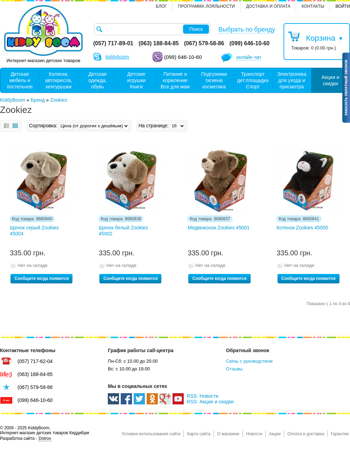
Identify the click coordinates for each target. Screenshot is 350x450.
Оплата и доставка (305, 433)
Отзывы (234, 368)
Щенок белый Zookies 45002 (123, 230)
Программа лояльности (206, 6)
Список (6, 125)
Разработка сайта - (25, 438)
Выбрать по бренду (246, 29)
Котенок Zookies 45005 (302, 227)
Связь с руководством (249, 361)
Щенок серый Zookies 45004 (34, 230)
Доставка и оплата (268, 6)
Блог (161, 6)
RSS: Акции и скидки (210, 401)
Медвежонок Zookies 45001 (219, 227)
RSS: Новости (202, 396)
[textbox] (152, 29)
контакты (313, 6)
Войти (342, 6)
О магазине (228, 433)
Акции (275, 433)
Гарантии (340, 433)
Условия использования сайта (150, 433)
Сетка (15, 125)
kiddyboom (117, 57)
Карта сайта (198, 433)
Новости (254, 433)
